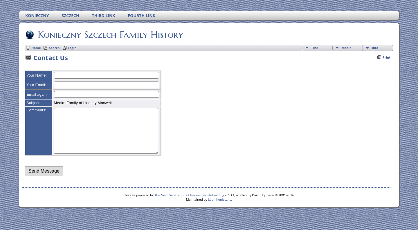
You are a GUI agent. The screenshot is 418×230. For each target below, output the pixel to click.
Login (72, 48)
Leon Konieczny (219, 208)
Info (375, 48)
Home (36, 48)
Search (54, 48)
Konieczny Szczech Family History (110, 34)
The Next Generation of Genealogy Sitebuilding (189, 204)
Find (314, 48)
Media (347, 48)
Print (386, 57)
